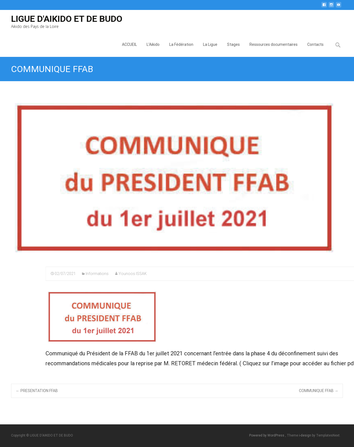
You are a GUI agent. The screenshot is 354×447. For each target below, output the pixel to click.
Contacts (315, 49)
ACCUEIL (129, 49)
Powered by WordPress (267, 435)
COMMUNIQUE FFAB (318, 390)
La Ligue (210, 49)
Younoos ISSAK (260, 273)
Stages (233, 49)
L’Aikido (153, 49)
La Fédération (181, 49)
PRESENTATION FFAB (37, 390)
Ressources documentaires (273, 49)
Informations (224, 273)
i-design (305, 435)
